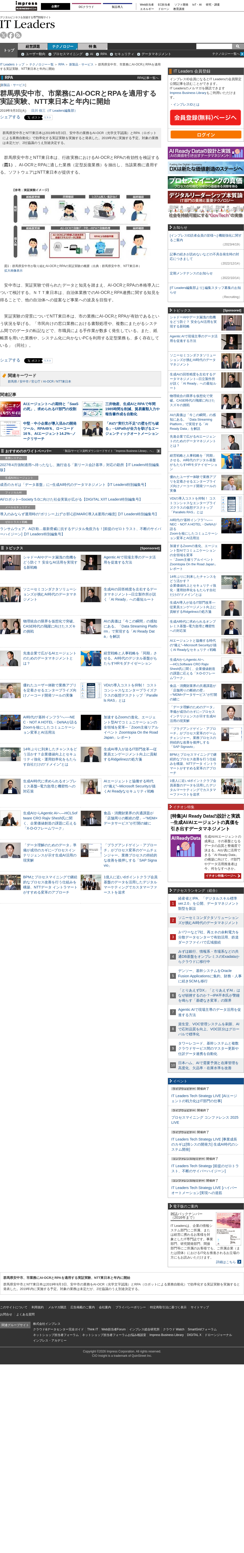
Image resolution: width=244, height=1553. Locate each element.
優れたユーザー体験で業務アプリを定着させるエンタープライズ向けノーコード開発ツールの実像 (50, 690)
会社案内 (105, 1307)
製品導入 (117, 6)
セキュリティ (124, 54)
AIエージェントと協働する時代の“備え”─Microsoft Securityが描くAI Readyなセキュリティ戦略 (130, 786)
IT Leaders (27, 24)
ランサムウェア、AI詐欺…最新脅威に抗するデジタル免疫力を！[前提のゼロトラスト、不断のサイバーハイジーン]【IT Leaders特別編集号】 (80, 531)
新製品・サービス (81, 64)
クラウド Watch (174, 1329)
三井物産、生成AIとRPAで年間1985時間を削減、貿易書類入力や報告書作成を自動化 (132, 409)
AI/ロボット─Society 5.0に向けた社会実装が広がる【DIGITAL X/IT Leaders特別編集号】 (71, 499)
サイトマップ (200, 1307)
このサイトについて (13, 1307)
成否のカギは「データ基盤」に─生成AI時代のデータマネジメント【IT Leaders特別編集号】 (74, 485)
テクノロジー (62, 46)
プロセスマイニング (68, 54)
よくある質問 (25, 1314)
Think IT (92, 1329)
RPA (103, 54)
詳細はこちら (226, 1262)
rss (18, 35)
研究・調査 (213, 4)
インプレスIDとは (186, 104)
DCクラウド (86, 6)
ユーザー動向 (35, 54)
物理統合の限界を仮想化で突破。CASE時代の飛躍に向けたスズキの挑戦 (50, 626)
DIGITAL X (194, 1335)
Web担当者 (147, 4)
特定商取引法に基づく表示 (168, 1307)
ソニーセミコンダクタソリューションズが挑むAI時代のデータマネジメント (50, 594)
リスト (47, 117)
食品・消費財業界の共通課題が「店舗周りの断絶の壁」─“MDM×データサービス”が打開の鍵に (131, 818)
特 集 (93, 46)
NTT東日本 (63, 381)
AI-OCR (48, 381)
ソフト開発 (181, 4)
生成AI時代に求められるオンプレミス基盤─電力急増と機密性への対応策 (50, 786)
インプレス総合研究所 (144, 1329)
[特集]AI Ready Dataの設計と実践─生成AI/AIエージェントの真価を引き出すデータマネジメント (205, 822)
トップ (9, 50)
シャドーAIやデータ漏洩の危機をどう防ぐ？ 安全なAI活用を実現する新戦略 (50, 562)
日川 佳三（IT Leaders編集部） (54, 110)
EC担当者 (164, 4)
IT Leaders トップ (12, 64)
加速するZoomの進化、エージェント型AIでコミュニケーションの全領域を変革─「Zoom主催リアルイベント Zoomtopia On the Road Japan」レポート (131, 727)
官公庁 (35, 381)
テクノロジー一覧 (41, 64)
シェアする (10, 117)
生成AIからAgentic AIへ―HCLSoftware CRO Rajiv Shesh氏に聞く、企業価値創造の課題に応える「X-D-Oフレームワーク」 (192, 669)
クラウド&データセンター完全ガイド (58, 1329)
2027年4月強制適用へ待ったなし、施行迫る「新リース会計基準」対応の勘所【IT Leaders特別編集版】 (79, 467)
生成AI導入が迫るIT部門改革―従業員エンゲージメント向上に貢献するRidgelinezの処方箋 (130, 754)
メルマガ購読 (57, 1307)
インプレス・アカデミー (50, 1340)
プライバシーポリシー (130, 1307)
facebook (10, 35)
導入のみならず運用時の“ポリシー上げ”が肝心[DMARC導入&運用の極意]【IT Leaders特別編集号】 (79, 514)
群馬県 (12, 381)
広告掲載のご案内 (82, 1307)
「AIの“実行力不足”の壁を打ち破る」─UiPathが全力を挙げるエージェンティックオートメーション (132, 428)
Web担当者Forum (113, 1329)
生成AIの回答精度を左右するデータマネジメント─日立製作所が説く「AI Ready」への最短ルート (130, 594)
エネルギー (147, 9)
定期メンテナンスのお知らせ (191, 273)
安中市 (24, 381)
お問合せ (6, 1314)
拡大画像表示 (13, 270)
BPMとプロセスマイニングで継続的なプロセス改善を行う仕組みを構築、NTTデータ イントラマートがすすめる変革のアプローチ (193, 764)
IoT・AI (197, 4)
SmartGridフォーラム (202, 1329)
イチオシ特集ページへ (222, 875)
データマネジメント (156, 54)
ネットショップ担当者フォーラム (56, 1335)
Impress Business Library (188, 93)
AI (91, 54)
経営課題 (33, 46)
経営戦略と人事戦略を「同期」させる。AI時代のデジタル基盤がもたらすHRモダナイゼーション (130, 658)
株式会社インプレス (46, 1324)
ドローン (163, 9)
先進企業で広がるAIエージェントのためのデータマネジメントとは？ (50, 658)
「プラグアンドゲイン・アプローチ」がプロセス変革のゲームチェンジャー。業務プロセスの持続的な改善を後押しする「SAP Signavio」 (130, 855)
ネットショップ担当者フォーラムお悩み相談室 (114, 1335)
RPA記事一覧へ (148, 77)
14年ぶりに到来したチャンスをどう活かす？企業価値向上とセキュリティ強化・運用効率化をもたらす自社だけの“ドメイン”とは (193, 586)
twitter (3, 35)
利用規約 (38, 1307)
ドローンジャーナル (218, 1335)
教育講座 (179, 9)
